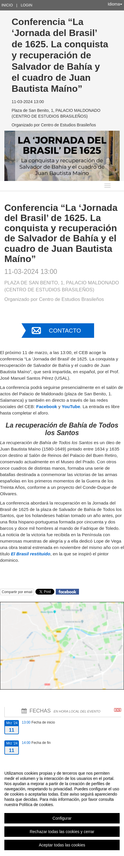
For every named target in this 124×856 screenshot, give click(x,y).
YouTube (71, 406)
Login (26, 5)
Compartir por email (17, 592)
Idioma (115, 4)
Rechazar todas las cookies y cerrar (62, 831)
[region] (62, 809)
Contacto (65, 330)
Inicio (7, 5)
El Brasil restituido (31, 553)
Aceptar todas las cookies (62, 845)
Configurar (62, 818)
